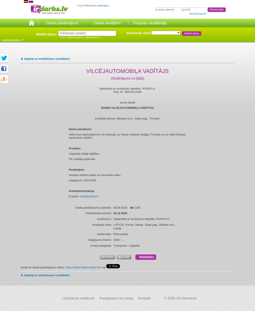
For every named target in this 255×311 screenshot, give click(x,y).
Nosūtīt (109, 257)
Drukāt (125, 257)
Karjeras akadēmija (149, 23)
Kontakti (144, 298)
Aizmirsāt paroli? (198, 13)
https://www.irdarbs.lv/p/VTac (83, 267)
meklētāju (11, 40)
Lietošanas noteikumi (78, 298)
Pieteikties (146, 257)
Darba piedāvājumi (62, 23)
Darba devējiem (107, 23)
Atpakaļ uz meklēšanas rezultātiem (47, 58)
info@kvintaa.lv (89, 196)
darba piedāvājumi (99, 5)
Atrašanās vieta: (138, 33)
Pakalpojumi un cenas (116, 298)
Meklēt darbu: (46, 34)
